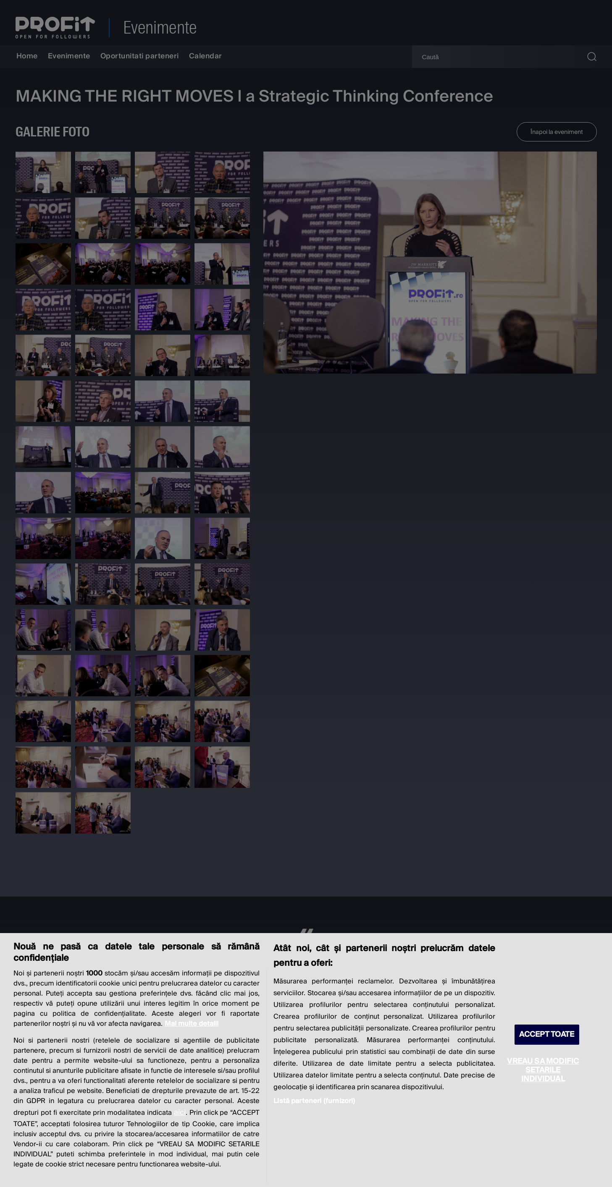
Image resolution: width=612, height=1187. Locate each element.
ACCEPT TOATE (547, 1034)
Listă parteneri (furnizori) (314, 1101)
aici (180, 1112)
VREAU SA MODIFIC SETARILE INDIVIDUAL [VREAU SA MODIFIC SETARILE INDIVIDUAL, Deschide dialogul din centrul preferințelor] (543, 1070)
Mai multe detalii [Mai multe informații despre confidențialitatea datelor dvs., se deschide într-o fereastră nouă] (191, 1024)
